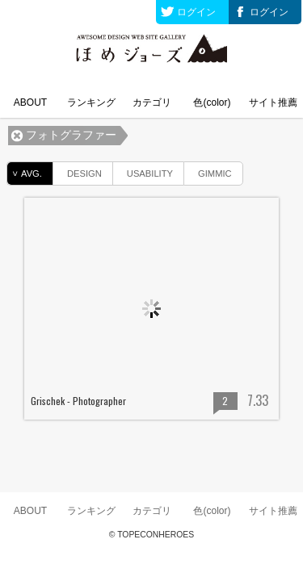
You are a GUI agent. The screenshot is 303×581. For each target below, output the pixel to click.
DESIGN (77, 170)
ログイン (196, 12)
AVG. (24, 173)
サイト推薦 (273, 102)
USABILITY (143, 170)
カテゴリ (152, 102)
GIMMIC (208, 170)
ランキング (91, 102)
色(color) (211, 102)
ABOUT (30, 102)
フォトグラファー (71, 135)
